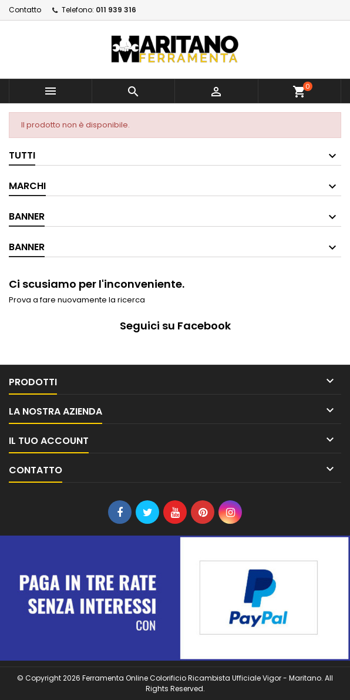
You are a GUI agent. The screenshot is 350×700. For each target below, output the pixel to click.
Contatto (25, 10)
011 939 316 (116, 10)
